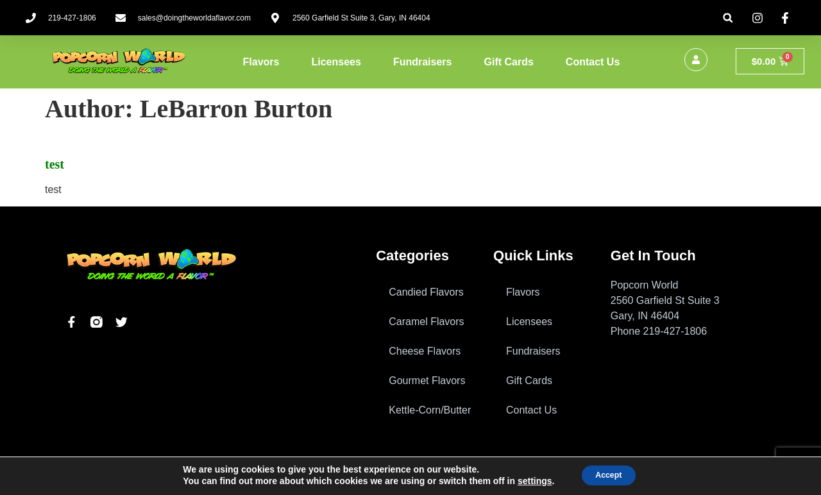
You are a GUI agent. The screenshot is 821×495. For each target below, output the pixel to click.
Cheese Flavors (425, 351)
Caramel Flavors (426, 321)
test (54, 164)
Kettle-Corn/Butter (430, 410)
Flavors (261, 61)
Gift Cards (508, 61)
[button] (728, 18)
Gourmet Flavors (427, 380)
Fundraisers (422, 61)
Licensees (336, 61)
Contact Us (593, 61)
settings (528, 481)
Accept (608, 475)
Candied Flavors (426, 292)
